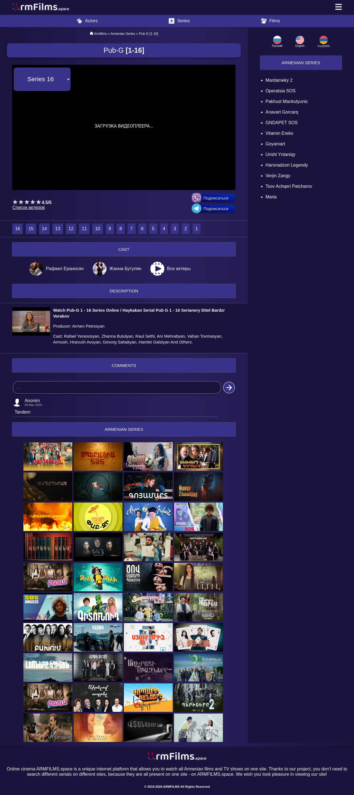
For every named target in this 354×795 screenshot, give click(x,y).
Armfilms (100, 34)
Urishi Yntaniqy (280, 154)
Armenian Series (300, 62)
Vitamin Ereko (279, 133)
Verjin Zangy (278, 175)
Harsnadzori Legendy (287, 165)
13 (57, 228)
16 (17, 228)
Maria (271, 196)
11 (84, 228)
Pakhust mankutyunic (287, 101)
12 (71, 228)
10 (97, 228)
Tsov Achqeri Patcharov (289, 186)
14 (44, 228)
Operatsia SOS (281, 90)
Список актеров (28, 207)
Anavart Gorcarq (282, 112)
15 (30, 228)
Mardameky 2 (279, 80)
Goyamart (275, 143)
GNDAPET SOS (282, 122)
